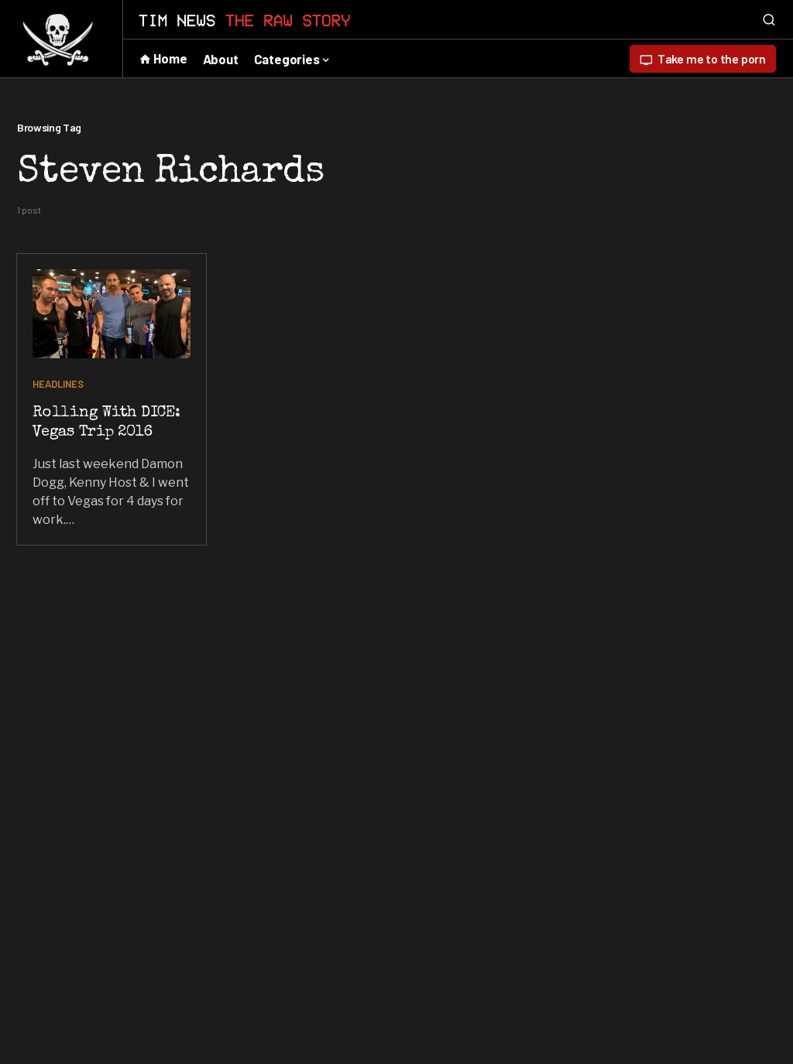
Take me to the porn (703, 59)
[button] (769, 19)
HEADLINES (58, 384)
